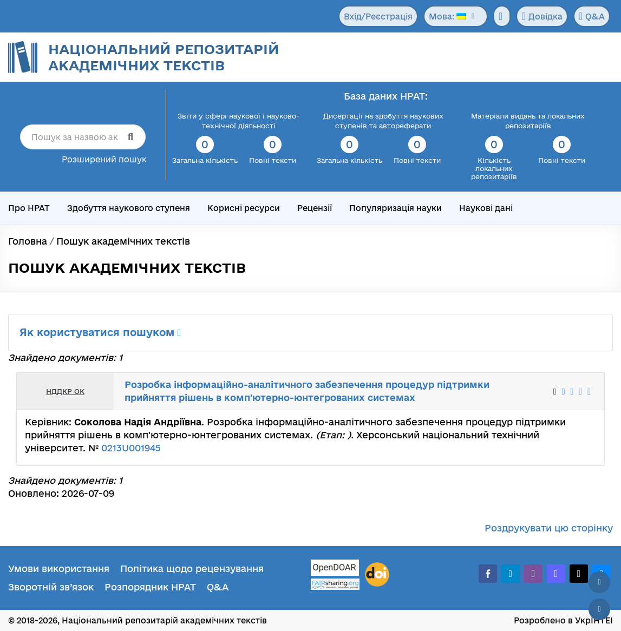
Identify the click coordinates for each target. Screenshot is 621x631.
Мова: (447, 16)
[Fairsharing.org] (335, 584)
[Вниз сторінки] (599, 609)
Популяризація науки (395, 208)
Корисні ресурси (243, 208)
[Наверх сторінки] (599, 582)
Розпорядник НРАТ (150, 587)
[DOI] (377, 575)
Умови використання (58, 568)
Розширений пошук (104, 159)
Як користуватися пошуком (100, 332)
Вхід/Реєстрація (378, 16)
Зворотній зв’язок (51, 587)
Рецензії (314, 208)
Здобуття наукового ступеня (128, 208)
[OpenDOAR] (335, 569)
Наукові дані (486, 208)
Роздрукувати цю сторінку (549, 528)
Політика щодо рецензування (192, 568)
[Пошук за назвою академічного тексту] (82, 136)
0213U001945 (131, 448)
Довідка (541, 16)
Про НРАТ (29, 208)
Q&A (592, 16)
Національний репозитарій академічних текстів (163, 57)
